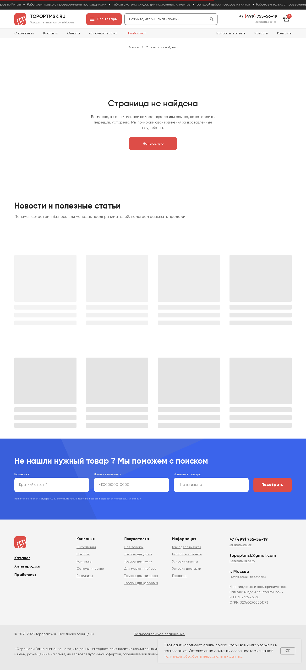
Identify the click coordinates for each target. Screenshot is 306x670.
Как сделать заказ (103, 33)
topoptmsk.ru (48, 16)
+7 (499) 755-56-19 (249, 539)
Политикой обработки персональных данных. (203, 656)
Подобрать (272, 485)
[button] (266, 22)
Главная (134, 47)
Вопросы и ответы (231, 33)
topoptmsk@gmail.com (253, 555)
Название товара (187, 474)
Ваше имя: (22, 474)
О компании (24, 33)
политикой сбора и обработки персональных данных (109, 499)
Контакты (284, 33)
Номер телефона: (107, 474)
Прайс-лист (136, 33)
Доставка (50, 33)
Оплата (73, 33)
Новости (261, 33)
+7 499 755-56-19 (258, 16)
